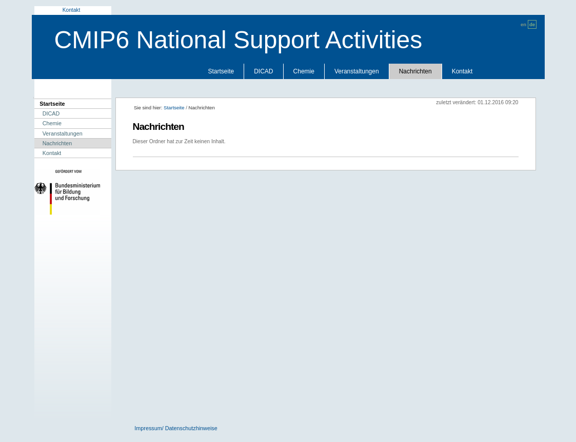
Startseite (221, 71)
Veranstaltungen (356, 71)
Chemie (303, 71)
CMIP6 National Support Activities (238, 39)
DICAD (263, 71)
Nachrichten (415, 71)
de (532, 24)
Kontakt (72, 10)
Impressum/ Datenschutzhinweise (175, 428)
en (523, 24)
